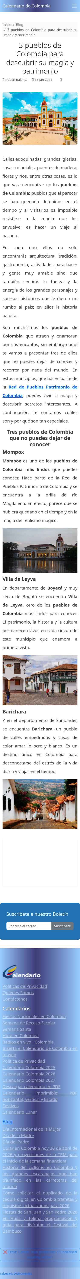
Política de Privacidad (24, 1061)
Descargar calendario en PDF (31, 1086)
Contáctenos (15, 999)
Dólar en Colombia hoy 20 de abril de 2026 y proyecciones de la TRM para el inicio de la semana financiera (40, 1154)
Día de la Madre (18, 1135)
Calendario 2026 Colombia (16, 1273)
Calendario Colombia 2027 (29, 1080)
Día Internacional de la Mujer (32, 1129)
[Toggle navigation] (74, 6)
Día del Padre (16, 1142)
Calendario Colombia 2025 (29, 1067)
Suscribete (62, 926)
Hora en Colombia (21, 1035)
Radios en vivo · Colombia (28, 1042)
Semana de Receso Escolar (29, 1023)
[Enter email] (29, 926)
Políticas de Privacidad (25, 986)
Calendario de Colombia (27, 6)
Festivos (11, 1106)
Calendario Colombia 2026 (29, 1074)
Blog (7, 1121)
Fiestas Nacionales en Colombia (34, 1016)
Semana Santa (17, 1029)
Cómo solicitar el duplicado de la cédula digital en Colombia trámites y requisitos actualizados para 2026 (40, 1199)
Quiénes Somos (18, 992)
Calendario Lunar (20, 1112)
